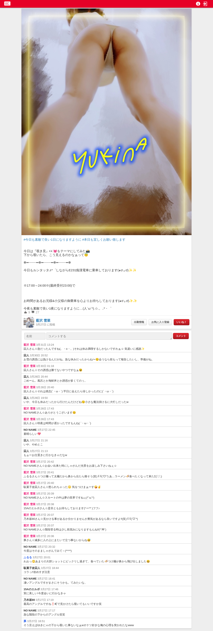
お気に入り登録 (160, 322)
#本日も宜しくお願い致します (103, 239)
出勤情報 (139, 322)
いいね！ (181, 322)
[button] (205, 4)
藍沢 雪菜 (43, 320)
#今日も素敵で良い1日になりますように (52, 239)
